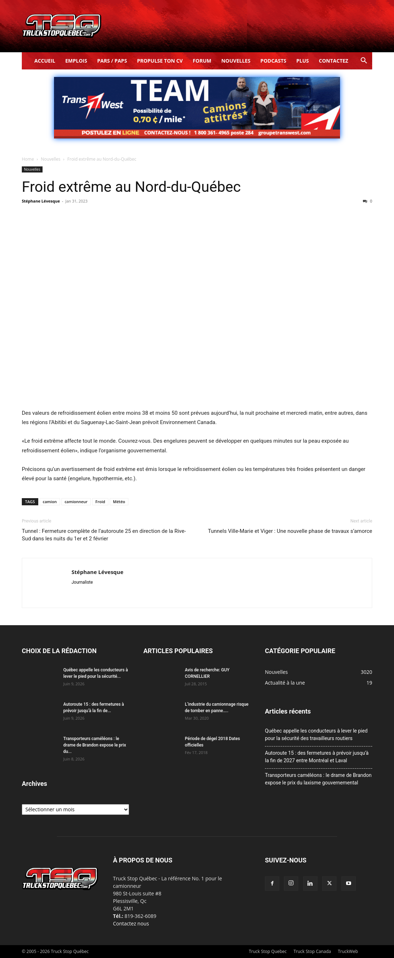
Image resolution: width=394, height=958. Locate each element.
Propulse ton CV (160, 60)
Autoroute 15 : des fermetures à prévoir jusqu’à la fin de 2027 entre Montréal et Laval (317, 756)
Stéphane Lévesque (41, 201)
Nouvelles (235, 60)
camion (50, 501)
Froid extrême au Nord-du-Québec (131, 186)
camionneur (76, 501)
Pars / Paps (112, 60)
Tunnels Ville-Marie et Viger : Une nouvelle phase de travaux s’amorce (290, 531)
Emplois (76, 60)
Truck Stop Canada (312, 951)
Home (28, 159)
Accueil (44, 60)
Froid (100, 501)
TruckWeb (348, 951)
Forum (202, 60)
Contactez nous (131, 923)
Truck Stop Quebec (268, 951)
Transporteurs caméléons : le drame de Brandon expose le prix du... (94, 745)
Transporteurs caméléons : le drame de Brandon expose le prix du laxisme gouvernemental (318, 779)
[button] (363, 61)
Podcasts (273, 60)
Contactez (333, 60)
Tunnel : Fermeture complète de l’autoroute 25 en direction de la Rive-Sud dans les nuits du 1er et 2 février (104, 535)
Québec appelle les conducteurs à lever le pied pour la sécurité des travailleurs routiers (316, 734)
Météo (119, 501)
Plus (302, 60)
